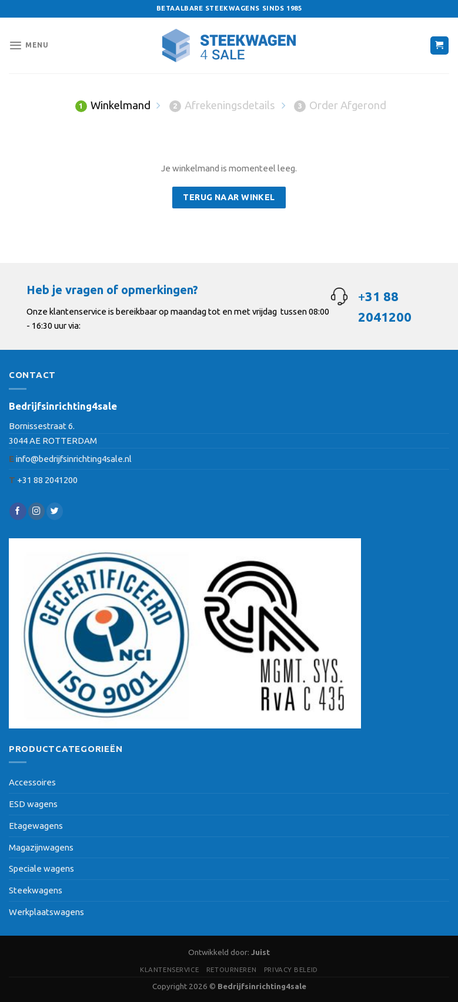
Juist (260, 952)
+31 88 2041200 (47, 480)
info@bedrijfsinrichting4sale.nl (74, 459)
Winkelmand (113, 105)
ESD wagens (33, 804)
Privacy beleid (291, 969)
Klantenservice (169, 969)
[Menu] (28, 45)
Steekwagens (35, 890)
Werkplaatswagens (46, 912)
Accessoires (32, 782)
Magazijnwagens (41, 847)
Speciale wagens (41, 868)
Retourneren (231, 969)
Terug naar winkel (229, 197)
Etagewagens (36, 826)
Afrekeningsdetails (222, 105)
